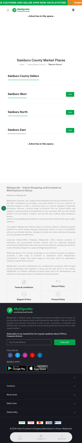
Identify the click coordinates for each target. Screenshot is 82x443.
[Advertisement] (41, 36)
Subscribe (64, 342)
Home (22, 65)
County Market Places (36, 65)
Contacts (11, 386)
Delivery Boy (12, 412)
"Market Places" (55, 65)
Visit (70, 94)
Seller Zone (12, 403)
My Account (12, 395)
